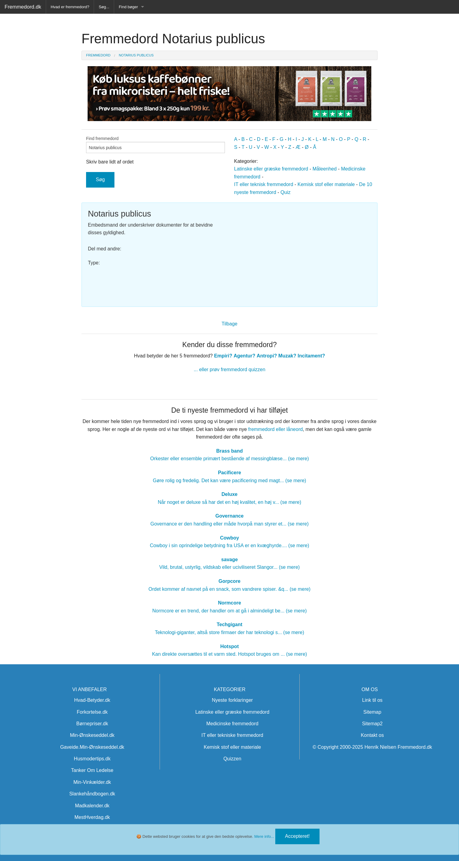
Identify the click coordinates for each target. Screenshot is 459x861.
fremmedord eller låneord (275, 429)
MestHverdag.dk (92, 817)
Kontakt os (372, 735)
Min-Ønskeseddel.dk (92, 735)
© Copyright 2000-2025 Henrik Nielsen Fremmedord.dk (372, 747)
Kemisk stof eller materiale (326, 184)
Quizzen (232, 758)
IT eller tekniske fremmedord (232, 735)
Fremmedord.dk (23, 7)
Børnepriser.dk (92, 723)
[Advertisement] (302, 251)
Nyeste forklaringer (232, 700)
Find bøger (128, 7)
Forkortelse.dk (92, 712)
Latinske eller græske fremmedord (271, 168)
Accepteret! (297, 836)
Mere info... (264, 836)
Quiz (285, 192)
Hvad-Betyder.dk (92, 700)
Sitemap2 (372, 723)
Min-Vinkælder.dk (92, 782)
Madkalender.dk (92, 805)
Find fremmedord (155, 144)
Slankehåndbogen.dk (92, 793)
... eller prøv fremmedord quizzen (230, 369)
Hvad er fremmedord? (70, 7)
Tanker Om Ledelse (92, 770)
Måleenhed (325, 168)
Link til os (372, 700)
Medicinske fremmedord (232, 723)
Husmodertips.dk (92, 758)
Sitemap (372, 712)
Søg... (104, 7)
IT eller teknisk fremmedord (263, 184)
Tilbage (229, 323)
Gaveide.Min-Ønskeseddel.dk (92, 747)
